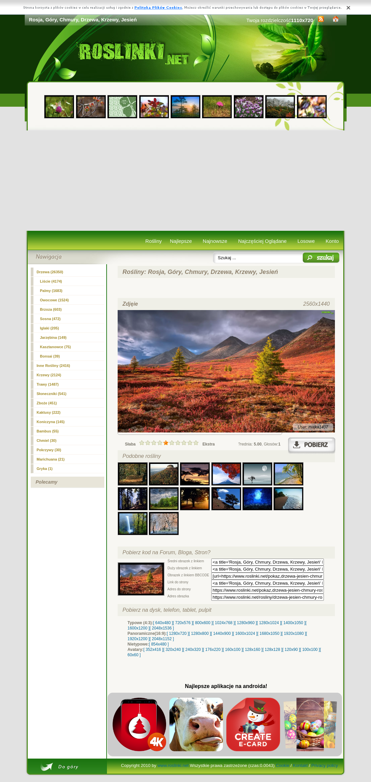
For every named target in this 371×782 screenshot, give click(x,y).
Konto (332, 241)
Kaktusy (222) (49, 412)
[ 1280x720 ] (178, 633)
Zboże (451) (47, 403)
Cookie (282, 765)
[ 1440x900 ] (222, 633)
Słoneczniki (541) (52, 394)
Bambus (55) (48, 431)
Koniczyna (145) (51, 422)
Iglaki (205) (49, 328)
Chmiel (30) (46, 440)
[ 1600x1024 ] (245, 633)
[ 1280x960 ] (246, 622)
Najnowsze (215, 241)
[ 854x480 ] (159, 644)
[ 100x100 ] (310, 649)
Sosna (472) (50, 319)
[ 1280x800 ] (200, 633)
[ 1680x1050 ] (269, 633)
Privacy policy (324, 765)
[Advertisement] (186, 180)
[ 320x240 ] (173, 649)
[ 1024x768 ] (224, 622)
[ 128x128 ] (272, 649)
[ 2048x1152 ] (162, 639)
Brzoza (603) (51, 309)
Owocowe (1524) (54, 300)
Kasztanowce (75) (55, 347)
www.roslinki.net (173, 765)
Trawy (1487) (48, 384)
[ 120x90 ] (291, 649)
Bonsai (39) (50, 356)
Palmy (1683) (51, 291)
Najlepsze (181, 241)
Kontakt (300, 765)
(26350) (50, 272)
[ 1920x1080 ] (294, 633)
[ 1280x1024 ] (269, 622)
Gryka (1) (45, 469)
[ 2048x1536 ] (162, 628)
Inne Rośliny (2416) (53, 366)
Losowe (306, 241)
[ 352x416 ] (153, 649)
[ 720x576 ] (183, 622)
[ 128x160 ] (252, 649)
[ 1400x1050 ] (293, 622)
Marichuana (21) (51, 459)
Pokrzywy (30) (49, 450)
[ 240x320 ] (193, 649)
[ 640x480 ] (163, 622)
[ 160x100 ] (233, 649)
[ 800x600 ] (203, 622)
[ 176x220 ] (213, 649)
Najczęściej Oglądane (262, 241)
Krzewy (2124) (49, 375)
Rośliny (153, 241)
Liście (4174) (51, 281)
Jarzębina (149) (53, 337)
